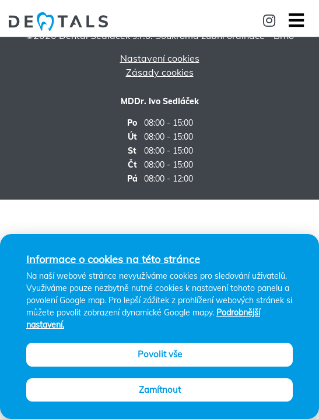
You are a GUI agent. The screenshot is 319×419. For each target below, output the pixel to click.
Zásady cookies (160, 72)
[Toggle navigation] (295, 20)
